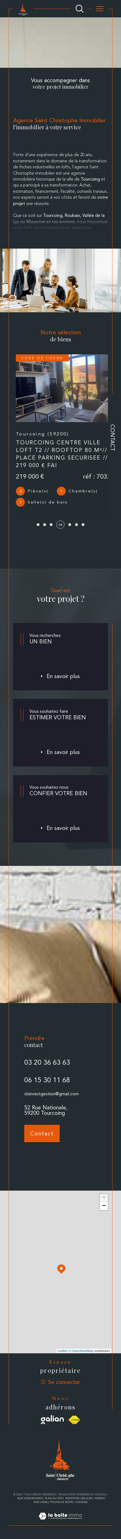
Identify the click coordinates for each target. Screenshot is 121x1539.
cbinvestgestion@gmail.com (51, 1103)
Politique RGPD (61, 1502)
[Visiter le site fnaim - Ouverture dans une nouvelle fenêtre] (74, 1420)
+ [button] (104, 1198)
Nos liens (40, 1502)
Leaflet (62, 1350)
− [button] (104, 1206)
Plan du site (54, 1498)
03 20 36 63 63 (47, 1072)
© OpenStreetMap (81, 1350)
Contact (112, 437)
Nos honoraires (29, 1498)
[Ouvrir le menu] (100, 8)
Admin (99, 1498)
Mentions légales (78, 1498)
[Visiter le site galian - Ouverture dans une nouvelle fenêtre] (52, 1419)
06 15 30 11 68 (47, 1089)
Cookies (81, 1502)
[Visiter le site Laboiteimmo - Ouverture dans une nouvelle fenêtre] (60, 1522)
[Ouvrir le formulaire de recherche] (79, 8)
